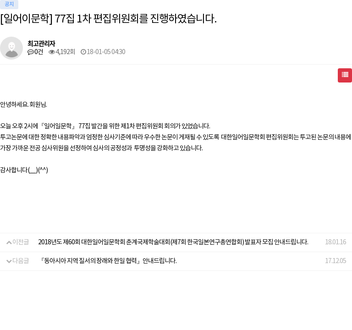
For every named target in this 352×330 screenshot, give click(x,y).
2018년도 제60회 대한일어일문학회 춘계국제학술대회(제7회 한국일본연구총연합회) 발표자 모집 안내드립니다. (173, 242)
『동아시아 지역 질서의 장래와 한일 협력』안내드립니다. (107, 261)
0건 (35, 52)
